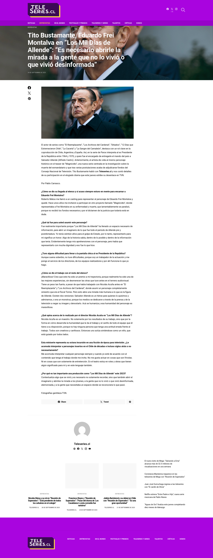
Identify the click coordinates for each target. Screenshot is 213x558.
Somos (139, 23)
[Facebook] (168, 10)
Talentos (116, 23)
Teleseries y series (100, 23)
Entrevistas (44, 23)
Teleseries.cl (82, 444)
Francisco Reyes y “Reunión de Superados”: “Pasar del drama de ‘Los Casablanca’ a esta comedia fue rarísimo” (82, 502)
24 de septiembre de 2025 (88, 510)
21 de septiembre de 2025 (126, 507)
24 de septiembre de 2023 (37, 72)
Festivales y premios (78, 23)
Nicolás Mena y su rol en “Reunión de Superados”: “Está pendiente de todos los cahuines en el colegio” (44, 500)
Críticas (128, 23)
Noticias (31, 23)
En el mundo (59, 23)
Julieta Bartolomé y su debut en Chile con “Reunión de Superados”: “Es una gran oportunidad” (119, 500)
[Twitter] (172, 10)
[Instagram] (176, 10)
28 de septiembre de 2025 (51, 507)
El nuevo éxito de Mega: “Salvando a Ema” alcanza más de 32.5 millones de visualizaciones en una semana (162, 464)
